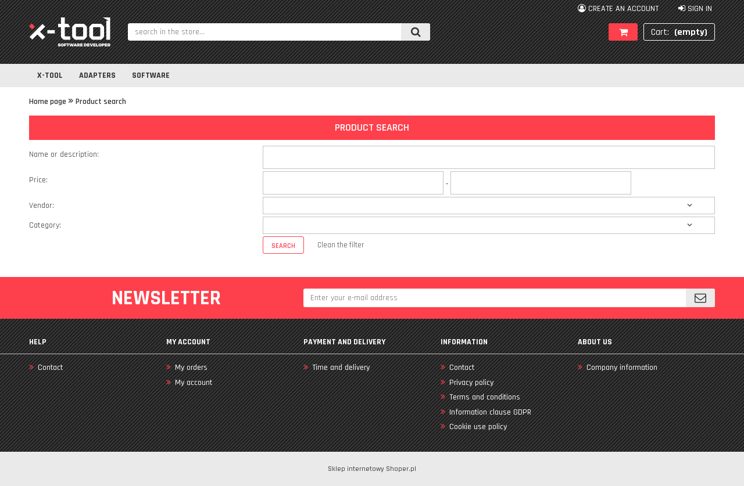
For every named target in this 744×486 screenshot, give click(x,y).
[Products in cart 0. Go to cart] (679, 32)
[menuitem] (50, 75)
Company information (620, 367)
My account (192, 382)
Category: (45, 225)
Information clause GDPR (489, 412)
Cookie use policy (477, 427)
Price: (38, 180)
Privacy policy (470, 382)
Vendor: (41, 205)
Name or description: (64, 154)
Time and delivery (340, 367)
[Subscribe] (700, 298)
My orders (190, 367)
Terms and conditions (483, 397)
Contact (49, 367)
